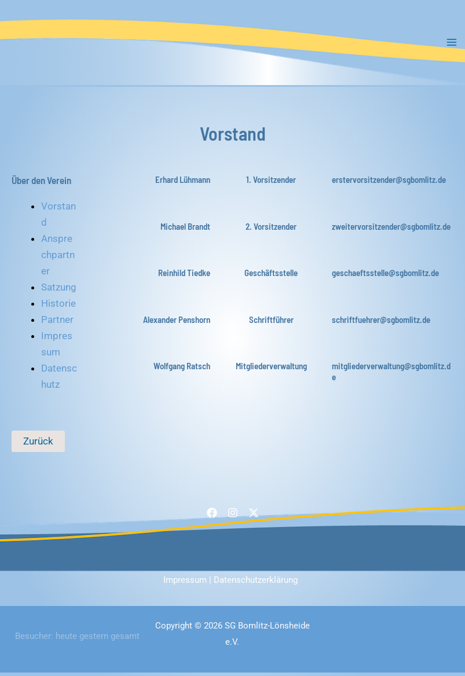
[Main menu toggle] (452, 44)
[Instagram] (233, 517)
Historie (58, 307)
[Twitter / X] (253, 517)
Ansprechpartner (58, 258)
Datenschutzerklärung (256, 583)
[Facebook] (212, 517)
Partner (57, 323)
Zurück (38, 444)
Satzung (58, 290)
